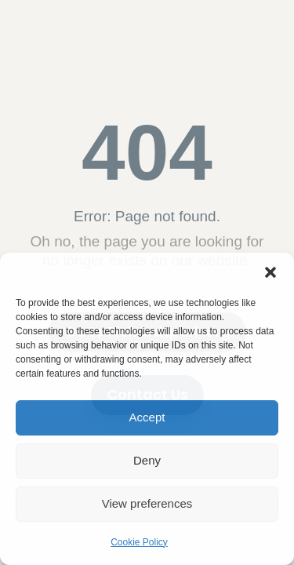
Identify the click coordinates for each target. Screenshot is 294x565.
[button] (270, 272)
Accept (147, 417)
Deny (147, 460)
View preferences (147, 503)
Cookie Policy (139, 542)
